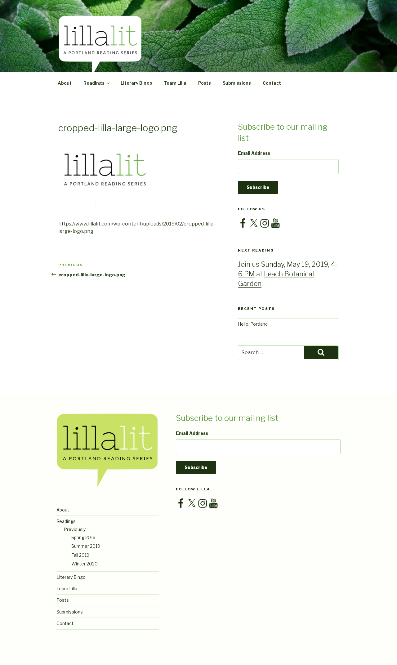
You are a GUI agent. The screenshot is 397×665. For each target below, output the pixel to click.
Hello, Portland (253, 324)
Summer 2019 (85, 546)
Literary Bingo (136, 83)
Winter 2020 (84, 563)
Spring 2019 (83, 537)
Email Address (254, 153)
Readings (96, 83)
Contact (272, 83)
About (65, 83)
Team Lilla (175, 83)
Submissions (237, 83)
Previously (75, 529)
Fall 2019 (80, 555)
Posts (204, 83)
